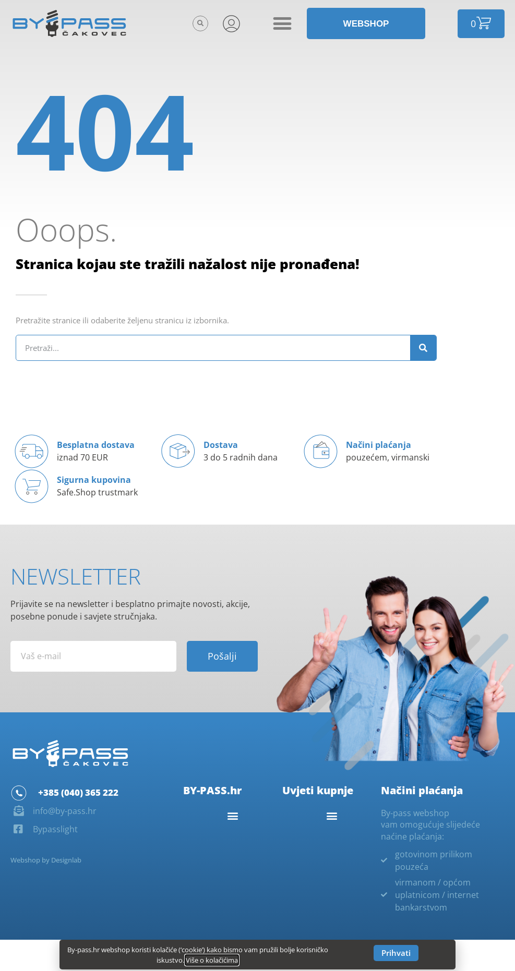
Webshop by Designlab (45, 860)
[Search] (423, 347)
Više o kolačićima (212, 960)
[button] (200, 23)
